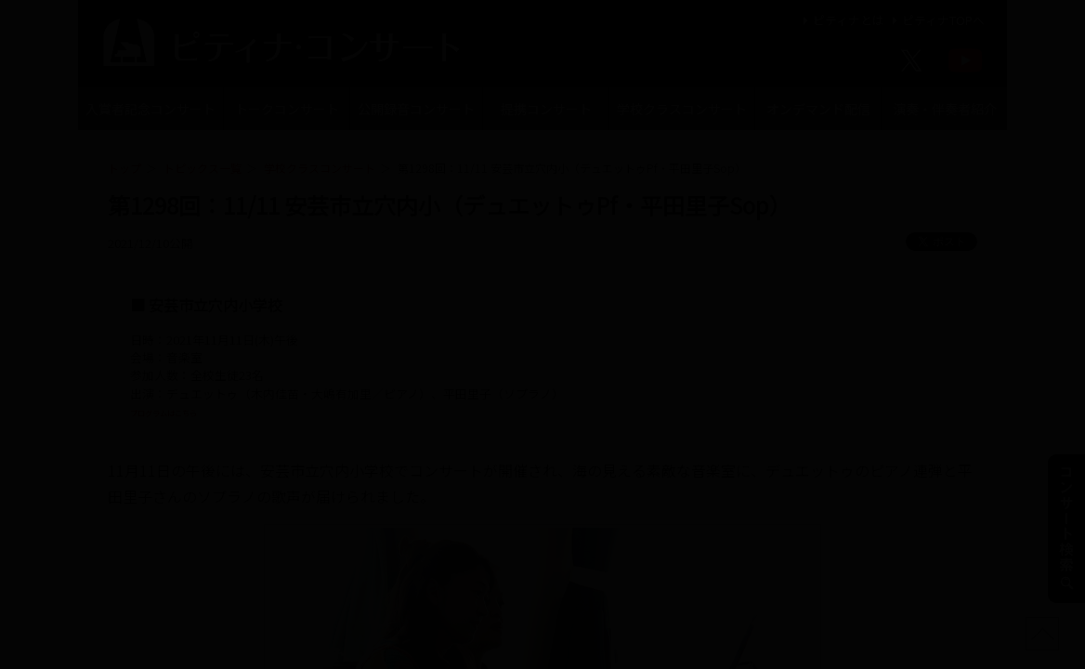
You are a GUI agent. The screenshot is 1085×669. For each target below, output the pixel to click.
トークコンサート (287, 108)
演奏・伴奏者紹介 (945, 108)
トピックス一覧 (202, 168)
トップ (124, 168)
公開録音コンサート (416, 108)
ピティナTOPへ (936, 20)
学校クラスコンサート (682, 108)
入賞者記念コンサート (150, 108)
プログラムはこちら (184, 411)
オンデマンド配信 (818, 108)
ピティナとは (841, 20)
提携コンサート (546, 108)
